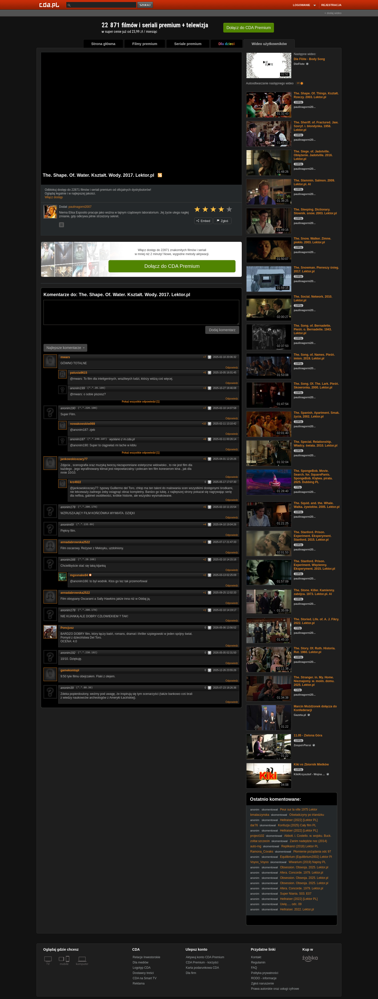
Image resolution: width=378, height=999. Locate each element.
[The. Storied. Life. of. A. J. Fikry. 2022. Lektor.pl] (268, 630)
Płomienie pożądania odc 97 (312, 851)
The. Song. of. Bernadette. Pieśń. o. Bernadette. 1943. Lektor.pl (313, 329)
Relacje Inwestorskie (146, 957)
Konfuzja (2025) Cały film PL (297, 825)
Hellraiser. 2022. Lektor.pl (297, 909)
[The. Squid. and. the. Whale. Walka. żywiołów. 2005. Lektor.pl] (268, 514)
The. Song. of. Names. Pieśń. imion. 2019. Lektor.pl (314, 356)
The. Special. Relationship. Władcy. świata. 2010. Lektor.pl (316, 443)
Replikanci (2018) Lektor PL (299, 846)
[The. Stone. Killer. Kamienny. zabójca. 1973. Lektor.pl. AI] (268, 601)
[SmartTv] (68, 967)
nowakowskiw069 (82, 424)
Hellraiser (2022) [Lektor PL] (299, 820)
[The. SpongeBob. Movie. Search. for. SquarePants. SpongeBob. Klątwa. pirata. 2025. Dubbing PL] (268, 481)
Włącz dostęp (54, 197)
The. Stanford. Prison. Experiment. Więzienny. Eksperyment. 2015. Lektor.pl (314, 564)
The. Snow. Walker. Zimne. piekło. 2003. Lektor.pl (312, 240)
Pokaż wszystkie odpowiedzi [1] (141, 401)
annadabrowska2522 (75, 542)
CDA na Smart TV (144, 978)
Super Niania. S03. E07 (295, 893)
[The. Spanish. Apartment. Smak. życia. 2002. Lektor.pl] (268, 423)
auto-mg (255, 846)
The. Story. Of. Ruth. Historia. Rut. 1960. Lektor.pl (314, 650)
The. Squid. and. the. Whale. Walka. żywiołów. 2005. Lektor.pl (317, 505)
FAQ (254, 967)
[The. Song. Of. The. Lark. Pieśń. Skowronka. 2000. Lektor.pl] (268, 394)
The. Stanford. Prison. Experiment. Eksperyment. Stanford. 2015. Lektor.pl (313, 535)
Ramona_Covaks (261, 851)
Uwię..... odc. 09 (291, 904)
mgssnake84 (81, 575)
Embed (203, 221)
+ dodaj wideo (333, 13)
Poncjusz (67, 628)
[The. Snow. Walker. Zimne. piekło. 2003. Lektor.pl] (268, 249)
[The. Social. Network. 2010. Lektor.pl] (268, 307)
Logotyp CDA (141, 967)
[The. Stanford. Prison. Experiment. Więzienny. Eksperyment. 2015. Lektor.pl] (268, 572)
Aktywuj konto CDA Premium (205, 957)
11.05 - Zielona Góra (308, 735)
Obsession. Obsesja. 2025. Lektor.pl (304, 867)
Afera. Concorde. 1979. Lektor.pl (301, 872)
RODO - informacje (263, 978)
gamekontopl (69, 670)
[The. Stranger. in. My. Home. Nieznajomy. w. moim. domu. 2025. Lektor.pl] (268, 688)
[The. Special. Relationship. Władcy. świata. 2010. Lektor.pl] (268, 452)
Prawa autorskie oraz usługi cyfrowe (275, 988)
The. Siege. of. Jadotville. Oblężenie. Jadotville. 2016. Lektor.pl (313, 155)
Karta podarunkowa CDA (202, 967)
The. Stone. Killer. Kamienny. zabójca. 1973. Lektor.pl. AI (314, 592)
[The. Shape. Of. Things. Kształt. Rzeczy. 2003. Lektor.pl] (268, 104)
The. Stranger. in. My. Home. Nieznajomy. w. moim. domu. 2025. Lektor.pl (314, 681)
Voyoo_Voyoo (259, 862)
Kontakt (256, 957)
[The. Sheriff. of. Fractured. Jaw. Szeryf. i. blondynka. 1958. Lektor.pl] (268, 133)
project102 (257, 836)
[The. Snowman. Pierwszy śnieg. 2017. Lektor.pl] (268, 278)
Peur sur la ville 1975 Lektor (298, 809)
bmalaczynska (259, 815)
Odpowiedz (232, 367)
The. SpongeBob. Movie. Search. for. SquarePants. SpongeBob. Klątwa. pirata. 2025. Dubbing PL (313, 476)
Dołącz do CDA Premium (172, 266)
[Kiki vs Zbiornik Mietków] (268, 775)
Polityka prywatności (264, 973)
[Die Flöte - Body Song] (268, 65)
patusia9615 (78, 372)
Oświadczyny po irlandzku (306, 815)
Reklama (138, 983)
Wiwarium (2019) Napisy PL (307, 862)
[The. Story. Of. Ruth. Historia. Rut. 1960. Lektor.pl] (268, 659)
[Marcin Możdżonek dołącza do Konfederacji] (268, 717)
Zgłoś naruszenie (262, 983)
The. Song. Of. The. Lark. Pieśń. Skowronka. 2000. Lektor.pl (316, 385)
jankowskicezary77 (74, 459)
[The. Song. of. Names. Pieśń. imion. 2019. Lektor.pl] (268, 365)
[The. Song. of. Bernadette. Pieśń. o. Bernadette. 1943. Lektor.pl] (268, 336)
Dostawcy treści (143, 973)
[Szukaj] (101, 5)
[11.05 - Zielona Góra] (268, 746)
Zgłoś (222, 221)
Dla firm (191, 973)
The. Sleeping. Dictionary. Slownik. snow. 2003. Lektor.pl (315, 211)
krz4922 (75, 482)
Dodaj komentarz (222, 330)
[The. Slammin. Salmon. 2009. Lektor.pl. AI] (268, 191)
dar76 (254, 825)
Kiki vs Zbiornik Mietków (311, 764)
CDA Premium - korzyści (202, 962)
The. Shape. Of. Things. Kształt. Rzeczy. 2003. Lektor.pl (316, 95)
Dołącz (248, 28)
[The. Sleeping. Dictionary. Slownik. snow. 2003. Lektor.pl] (268, 220)
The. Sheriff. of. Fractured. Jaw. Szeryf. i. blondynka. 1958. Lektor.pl (316, 126)
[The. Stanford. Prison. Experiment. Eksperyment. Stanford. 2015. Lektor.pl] (268, 543)
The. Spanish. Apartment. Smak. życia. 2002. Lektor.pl (317, 414)
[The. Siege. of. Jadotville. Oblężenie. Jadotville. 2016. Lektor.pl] (268, 162)
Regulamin (258, 962)
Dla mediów (140, 962)
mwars (65, 357)
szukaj (145, 5)
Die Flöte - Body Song (309, 59)
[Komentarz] (141, 312)
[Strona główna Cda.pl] (50, 5)
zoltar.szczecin (260, 841)
